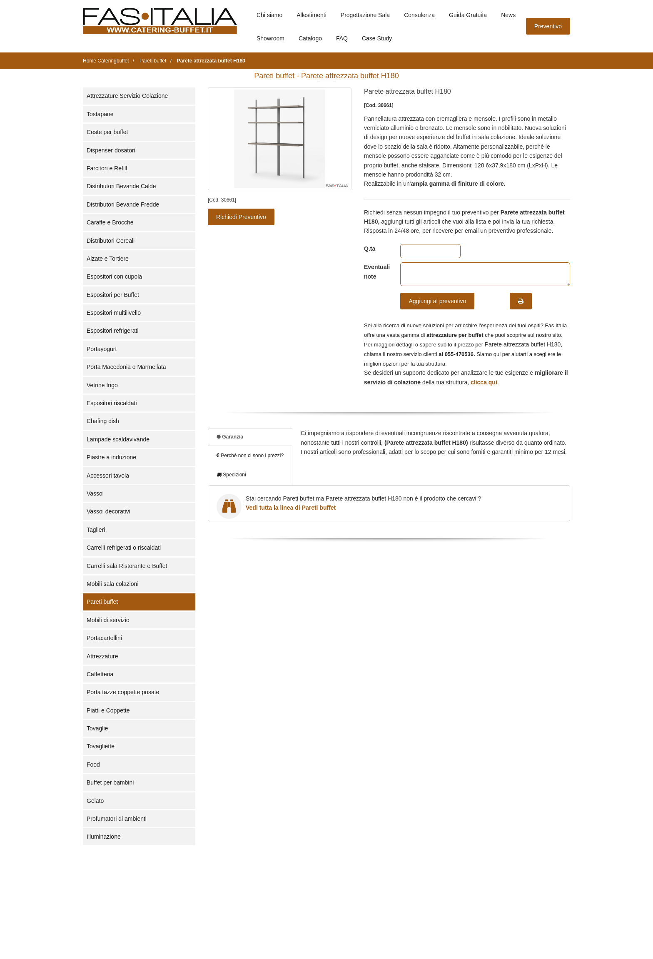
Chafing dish (103, 421)
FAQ (342, 38)
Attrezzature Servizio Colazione (127, 95)
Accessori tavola (108, 475)
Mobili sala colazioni (113, 583)
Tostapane (100, 114)
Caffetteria (100, 674)
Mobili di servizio (108, 620)
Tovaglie (97, 728)
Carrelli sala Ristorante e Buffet (127, 566)
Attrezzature (102, 656)
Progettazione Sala (365, 15)
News (508, 15)
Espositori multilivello (114, 312)
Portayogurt (102, 349)
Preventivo (548, 26)
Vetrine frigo (102, 385)
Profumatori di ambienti (117, 818)
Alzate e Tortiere (108, 258)
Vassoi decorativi (108, 511)
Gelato (95, 800)
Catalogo (310, 38)
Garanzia (230, 437)
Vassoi (95, 493)
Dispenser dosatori (111, 150)
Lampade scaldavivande (118, 439)
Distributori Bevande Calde (121, 186)
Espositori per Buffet (113, 294)
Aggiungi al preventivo (437, 301)
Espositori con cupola (114, 276)
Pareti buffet (102, 601)
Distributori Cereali (111, 240)
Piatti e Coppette (108, 710)
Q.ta (369, 248)
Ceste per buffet (107, 132)
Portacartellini (104, 638)
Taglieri (96, 529)
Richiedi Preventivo (241, 217)
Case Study (377, 38)
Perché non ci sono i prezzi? (250, 455)
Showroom (270, 38)
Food (93, 764)
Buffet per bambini (110, 782)
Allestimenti (311, 15)
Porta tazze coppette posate (123, 692)
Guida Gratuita (468, 15)
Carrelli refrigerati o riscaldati (124, 547)
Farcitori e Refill (107, 168)
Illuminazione (104, 836)
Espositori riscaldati (112, 403)
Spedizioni (231, 475)
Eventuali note (376, 271)
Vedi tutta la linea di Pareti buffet (291, 507)
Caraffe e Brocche (110, 222)
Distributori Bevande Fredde (123, 204)
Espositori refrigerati (113, 330)
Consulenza (419, 15)
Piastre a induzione (111, 457)
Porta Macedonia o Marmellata (126, 367)
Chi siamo (269, 15)
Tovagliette (101, 746)
